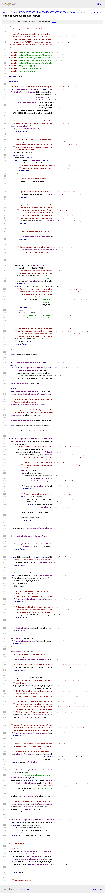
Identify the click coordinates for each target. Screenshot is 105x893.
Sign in (100, 4)
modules (75, 12)
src (13, 12)
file (54, 22)
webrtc (6, 12)
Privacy (22, 889)
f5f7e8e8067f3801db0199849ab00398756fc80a (42, 12)
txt (94, 889)
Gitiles (15, 889)
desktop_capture (92, 12)
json (101, 889)
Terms (28, 889)
